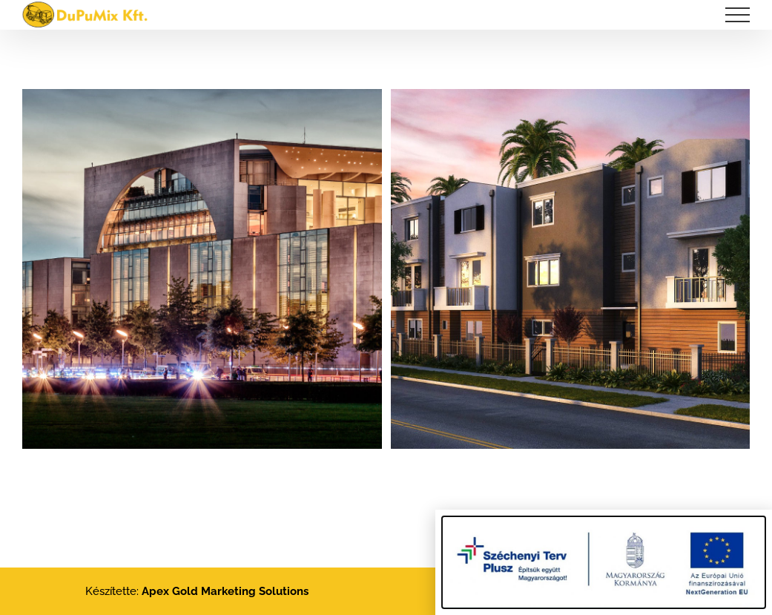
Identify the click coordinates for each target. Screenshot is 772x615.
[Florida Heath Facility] (202, 101)
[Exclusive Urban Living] (570, 101)
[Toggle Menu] (738, 14)
